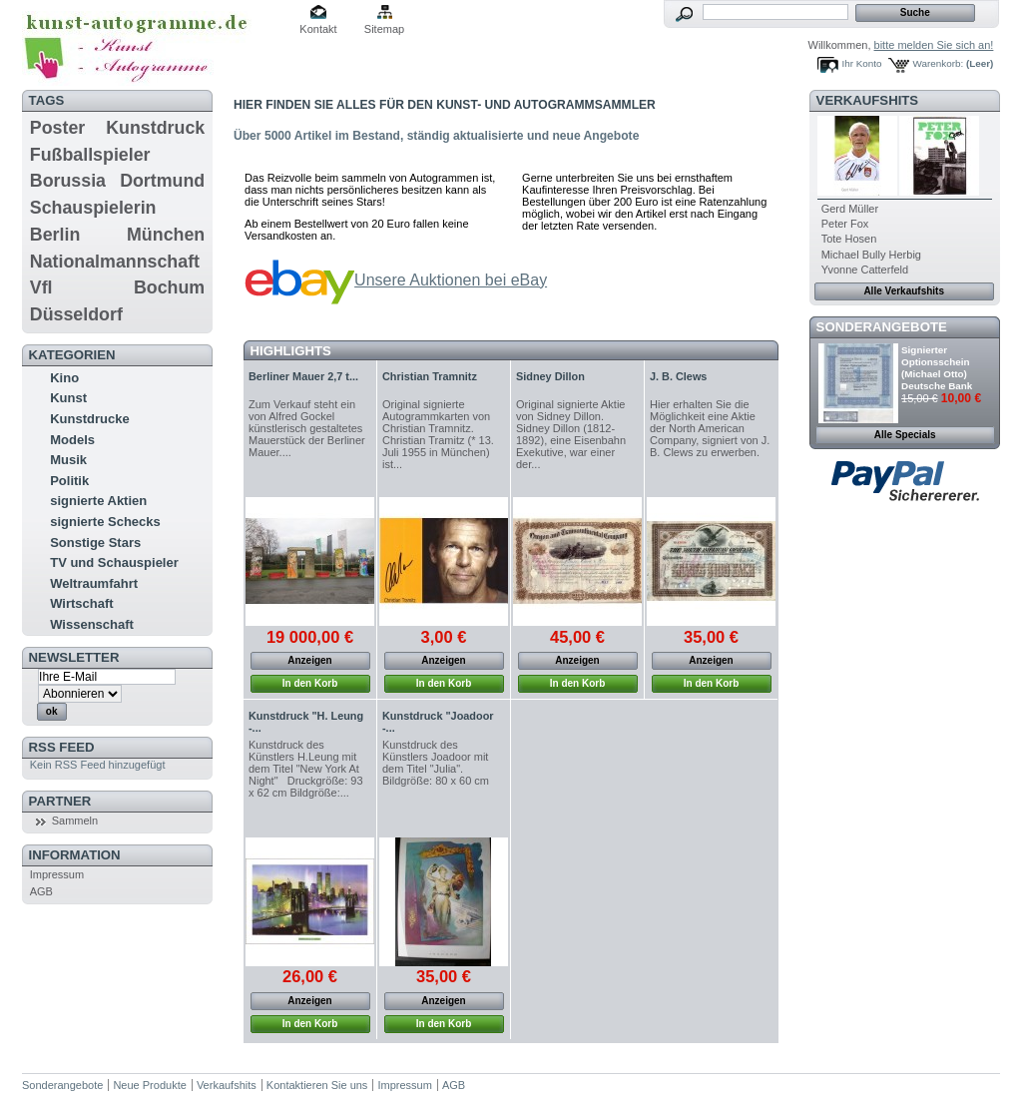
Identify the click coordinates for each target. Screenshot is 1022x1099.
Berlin (55, 235)
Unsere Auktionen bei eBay (450, 280)
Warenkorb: (938, 63)
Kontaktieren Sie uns (317, 1085)
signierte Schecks (105, 521)
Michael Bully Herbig (871, 255)
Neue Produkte (149, 1085)
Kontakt (317, 29)
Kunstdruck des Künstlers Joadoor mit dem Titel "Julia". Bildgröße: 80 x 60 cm (435, 763)
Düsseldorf (76, 314)
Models (72, 439)
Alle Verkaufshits (903, 290)
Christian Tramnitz (429, 376)
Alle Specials (905, 434)
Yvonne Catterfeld (864, 269)
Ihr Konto (862, 63)
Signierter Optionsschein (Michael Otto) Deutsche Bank (936, 367)
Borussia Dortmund (117, 181)
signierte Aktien (98, 500)
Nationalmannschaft (115, 262)
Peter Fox (845, 224)
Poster (57, 128)
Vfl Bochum (117, 287)
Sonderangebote (881, 326)
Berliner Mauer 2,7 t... (303, 376)
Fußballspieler (90, 155)
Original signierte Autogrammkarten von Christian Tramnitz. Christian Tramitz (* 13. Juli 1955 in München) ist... (438, 434)
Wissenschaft (92, 624)
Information (75, 854)
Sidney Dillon (550, 376)
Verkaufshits (867, 100)
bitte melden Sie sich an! (934, 45)
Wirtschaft (81, 603)
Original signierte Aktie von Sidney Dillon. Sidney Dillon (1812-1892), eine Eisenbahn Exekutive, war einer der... (571, 434)
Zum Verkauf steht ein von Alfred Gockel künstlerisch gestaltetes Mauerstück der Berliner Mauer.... (307, 428)
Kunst (68, 397)
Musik (68, 459)
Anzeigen (309, 660)
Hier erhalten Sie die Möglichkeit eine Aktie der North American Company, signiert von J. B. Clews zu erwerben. (709, 428)
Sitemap (384, 29)
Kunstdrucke (89, 418)
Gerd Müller (849, 209)
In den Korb (310, 683)
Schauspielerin (93, 208)
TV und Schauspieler (114, 562)
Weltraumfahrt (94, 583)
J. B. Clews (678, 376)
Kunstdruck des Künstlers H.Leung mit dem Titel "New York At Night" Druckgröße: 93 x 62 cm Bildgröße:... (306, 769)
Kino (64, 377)
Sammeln (75, 820)
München (166, 235)
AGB (41, 891)
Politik (69, 480)
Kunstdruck (155, 128)
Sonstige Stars (95, 542)
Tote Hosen (849, 239)
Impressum (57, 874)
